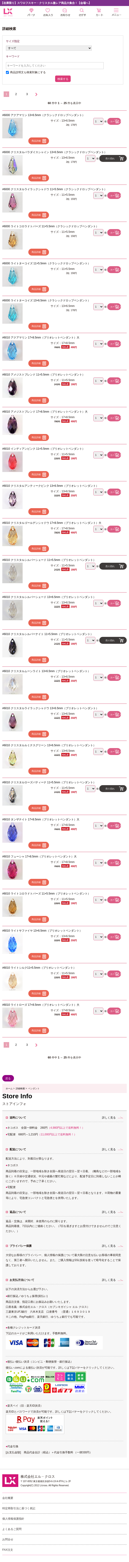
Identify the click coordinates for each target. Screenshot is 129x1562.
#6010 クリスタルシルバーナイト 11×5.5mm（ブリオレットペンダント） (47, 634)
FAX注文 (7, 1549)
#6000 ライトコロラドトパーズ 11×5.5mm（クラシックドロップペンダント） (50, 226)
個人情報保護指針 (13, 1518)
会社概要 (7, 1498)
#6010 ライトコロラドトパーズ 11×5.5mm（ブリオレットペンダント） (46, 893)
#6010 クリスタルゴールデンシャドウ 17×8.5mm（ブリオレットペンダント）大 (51, 523)
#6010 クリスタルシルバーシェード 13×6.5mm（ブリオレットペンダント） (49, 597)
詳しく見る (109, 1117)
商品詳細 (36, 141)
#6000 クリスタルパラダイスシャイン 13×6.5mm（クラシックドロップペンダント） (54, 152)
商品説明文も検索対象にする (28, 72)
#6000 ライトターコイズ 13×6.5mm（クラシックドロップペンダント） (46, 300)
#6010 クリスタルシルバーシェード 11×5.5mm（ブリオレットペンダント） (49, 560)
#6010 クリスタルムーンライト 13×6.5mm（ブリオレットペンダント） (46, 671)
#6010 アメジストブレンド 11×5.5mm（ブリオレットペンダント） (43, 374)
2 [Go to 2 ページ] (16, 94)
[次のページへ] (36, 94)
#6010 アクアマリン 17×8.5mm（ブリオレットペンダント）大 (40, 337)
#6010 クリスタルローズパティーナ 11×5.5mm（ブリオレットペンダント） (49, 782)
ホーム (9, 1088)
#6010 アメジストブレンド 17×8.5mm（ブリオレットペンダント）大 (45, 411)
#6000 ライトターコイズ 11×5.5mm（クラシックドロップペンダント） (46, 263)
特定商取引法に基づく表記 (18, 1508)
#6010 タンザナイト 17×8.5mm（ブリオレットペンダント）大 (40, 819)
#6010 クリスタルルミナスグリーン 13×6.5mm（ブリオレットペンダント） (49, 745)
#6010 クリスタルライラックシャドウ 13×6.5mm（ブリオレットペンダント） (50, 708)
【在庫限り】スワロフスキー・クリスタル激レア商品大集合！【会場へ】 (46, 3)
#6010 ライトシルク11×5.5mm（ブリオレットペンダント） (39, 967)
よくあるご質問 (12, 1529)
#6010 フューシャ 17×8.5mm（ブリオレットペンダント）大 (39, 856)
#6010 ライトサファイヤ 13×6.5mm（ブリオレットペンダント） (42, 930)
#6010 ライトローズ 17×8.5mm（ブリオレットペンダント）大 (40, 1004)
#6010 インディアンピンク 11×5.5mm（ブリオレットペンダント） (43, 448)
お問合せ (7, 1539)
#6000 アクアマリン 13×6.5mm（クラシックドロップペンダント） (43, 115)
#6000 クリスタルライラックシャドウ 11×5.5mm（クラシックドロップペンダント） (54, 189)
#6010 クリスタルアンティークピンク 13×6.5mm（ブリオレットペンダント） (50, 485)
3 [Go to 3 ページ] (27, 94)
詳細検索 (20, 1088)
